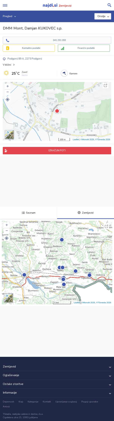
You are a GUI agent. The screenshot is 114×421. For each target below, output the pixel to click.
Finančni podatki (86, 48)
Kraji (21, 401)
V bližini (7, 64)
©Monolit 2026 (87, 139)
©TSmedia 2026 (102, 139)
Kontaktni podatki (31, 48)
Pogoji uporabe (89, 401)
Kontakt (47, 401)
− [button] (7, 92)
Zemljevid (85, 213)
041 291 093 (59, 40)
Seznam (28, 213)
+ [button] (7, 87)
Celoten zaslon (105, 85)
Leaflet (76, 139)
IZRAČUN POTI (57, 150)
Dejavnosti (8, 401)
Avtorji (6, 406)
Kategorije (33, 401)
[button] (7, 99)
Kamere (73, 73)
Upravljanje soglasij (66, 401)
